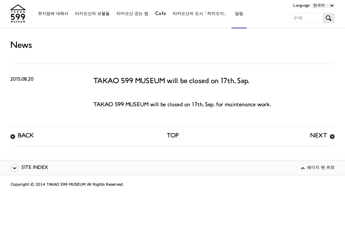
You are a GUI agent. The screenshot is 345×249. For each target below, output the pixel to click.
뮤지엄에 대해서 (53, 14)
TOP (173, 136)
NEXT (318, 136)
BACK (26, 136)
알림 (239, 14)
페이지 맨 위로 (321, 168)
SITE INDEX (34, 168)
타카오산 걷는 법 (132, 14)
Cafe (160, 14)
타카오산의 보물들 (92, 14)
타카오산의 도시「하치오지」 (200, 14)
